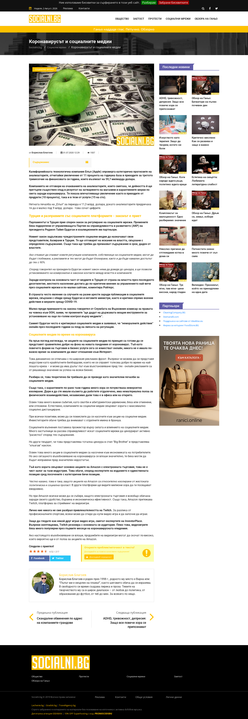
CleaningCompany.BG (174, 312)
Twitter (58, 558)
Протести (155, 18)
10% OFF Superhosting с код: (88, 713)
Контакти (84, 8)
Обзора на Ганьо (206, 18)
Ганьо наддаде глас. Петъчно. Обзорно (124, 29)
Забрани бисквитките (173, 2)
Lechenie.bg (38, 705)
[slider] (38, 551)
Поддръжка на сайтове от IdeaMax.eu (183, 321)
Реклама (68, 8)
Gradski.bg (51, 705)
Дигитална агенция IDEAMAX (47, 713)
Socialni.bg (35, 47)
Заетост (138, 18)
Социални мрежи (178, 18)
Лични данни (174, 697)
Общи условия (144, 697)
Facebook (37, 558)
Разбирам (149, 2)
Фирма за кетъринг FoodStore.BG (181, 325)
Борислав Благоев (42, 152)
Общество (122, 18)
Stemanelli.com (171, 316)
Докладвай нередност (99, 556)
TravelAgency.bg (67, 705)
